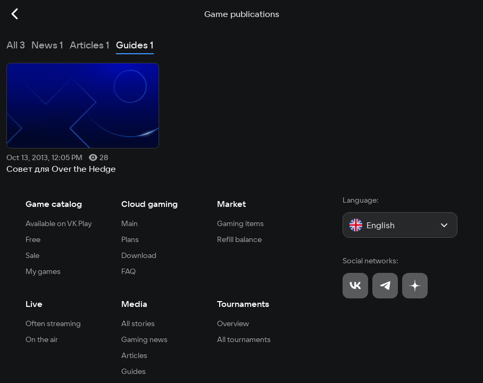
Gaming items (240, 223)
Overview (233, 323)
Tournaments (243, 303)
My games (43, 271)
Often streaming (53, 323)
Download (138, 255)
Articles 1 (90, 45)
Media (134, 303)
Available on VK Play (59, 223)
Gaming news (144, 339)
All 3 (15, 45)
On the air (42, 339)
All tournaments (244, 339)
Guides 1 (135, 45)
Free (33, 239)
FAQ (128, 271)
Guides (133, 371)
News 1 (47, 45)
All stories (138, 323)
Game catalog (54, 203)
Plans (130, 239)
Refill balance (239, 239)
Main (129, 223)
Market (231, 203)
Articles (134, 355)
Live (34, 303)
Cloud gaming (149, 203)
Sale (32, 255)
